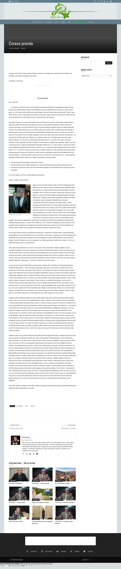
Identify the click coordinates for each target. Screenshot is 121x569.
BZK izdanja (48, 22)
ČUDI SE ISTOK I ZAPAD (15, 521)
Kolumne (13, 481)
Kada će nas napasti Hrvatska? (40, 502)
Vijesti (56, 22)
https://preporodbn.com (27, 440)
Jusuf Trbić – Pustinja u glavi (17, 502)
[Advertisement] (42, 65)
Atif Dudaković (19, 406)
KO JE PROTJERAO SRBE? (62, 483)
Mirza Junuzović (26, 437)
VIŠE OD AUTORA (29, 463)
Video (69, 22)
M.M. (89, 560)
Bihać (26, 406)
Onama (63, 22)
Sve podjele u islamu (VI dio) (16, 428)
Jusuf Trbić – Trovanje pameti (40, 483)
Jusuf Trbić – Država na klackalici (64, 502)
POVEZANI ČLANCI (15, 463)
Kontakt (90, 22)
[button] (95, 1)
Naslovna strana (37, 22)
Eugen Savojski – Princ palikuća (68, 428)
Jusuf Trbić (32, 406)
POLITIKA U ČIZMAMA (15, 483)
